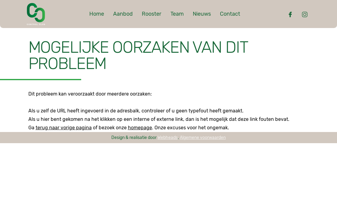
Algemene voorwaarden (203, 137)
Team (177, 14)
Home (96, 14)
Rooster (151, 14)
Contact (230, 14)
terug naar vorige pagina (64, 128)
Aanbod (123, 14)
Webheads (167, 137)
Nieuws (202, 14)
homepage (140, 128)
